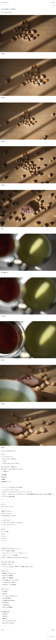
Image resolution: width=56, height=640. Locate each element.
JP (51, 2)
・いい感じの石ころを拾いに (9, 582)
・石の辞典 (4, 591)
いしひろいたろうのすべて (8, 524)
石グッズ (3, 504)
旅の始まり (4, 477)
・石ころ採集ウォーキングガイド (10, 580)
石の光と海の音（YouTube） (8, 515)
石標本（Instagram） (6, 511)
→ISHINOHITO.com (12, 494)
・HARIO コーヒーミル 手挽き (9, 555)
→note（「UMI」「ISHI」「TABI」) (10, 489)
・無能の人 (4, 618)
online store (4, 540)
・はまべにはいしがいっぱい (9, 621)
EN (54, 2)
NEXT (53, 630)
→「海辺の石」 (5, 471)
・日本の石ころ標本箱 (7, 575)
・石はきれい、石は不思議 (8, 584)
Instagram (3, 538)
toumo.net (3, 536)
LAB (54, 6)
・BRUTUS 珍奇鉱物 (6, 607)
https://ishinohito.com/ (7, 456)
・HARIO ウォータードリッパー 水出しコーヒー (14, 553)
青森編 (3, 479)
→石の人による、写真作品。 (9, 459)
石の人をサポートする (7, 506)
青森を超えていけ (6, 481)
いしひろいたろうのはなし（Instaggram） (12, 522)
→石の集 (3, 461)
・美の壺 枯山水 (5, 605)
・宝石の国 (4, 614)
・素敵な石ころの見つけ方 (8, 573)
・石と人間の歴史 (6, 598)
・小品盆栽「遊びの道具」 (8, 600)
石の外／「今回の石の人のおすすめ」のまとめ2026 (14, 557)
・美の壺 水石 (5, 602)
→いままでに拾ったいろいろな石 (10, 463)
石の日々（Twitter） (6, 513)
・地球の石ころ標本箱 (7, 578)
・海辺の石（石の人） (7, 564)
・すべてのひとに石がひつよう (9, 596)
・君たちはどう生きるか (7, 623)
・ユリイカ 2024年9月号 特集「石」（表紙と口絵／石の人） (17, 566)
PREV (2, 630)
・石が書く (4, 593)
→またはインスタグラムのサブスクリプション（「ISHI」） (16, 492)
